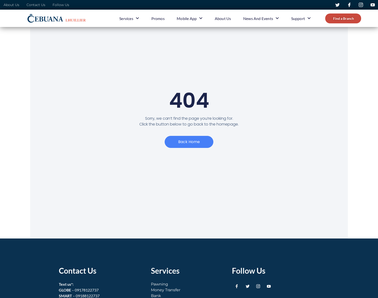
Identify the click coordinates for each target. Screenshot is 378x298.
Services (129, 18)
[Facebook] (236, 286)
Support (301, 18)
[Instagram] (258, 286)
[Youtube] (268, 286)
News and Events (261, 18)
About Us (223, 18)
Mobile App (190, 18)
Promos (158, 18)
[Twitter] (247, 286)
